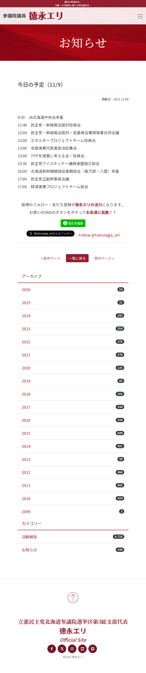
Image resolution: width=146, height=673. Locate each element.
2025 (73, 302)
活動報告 (73, 536)
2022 (73, 341)
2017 (73, 407)
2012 (73, 472)
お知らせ (73, 549)
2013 (73, 459)
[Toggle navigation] (139, 16)
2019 (73, 381)
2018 (73, 394)
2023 (73, 328)
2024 (73, 315)
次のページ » (104, 258)
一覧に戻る (77, 258)
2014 (73, 446)
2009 (73, 511)
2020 (73, 368)
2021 (73, 354)
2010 (73, 498)
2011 (73, 485)
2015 (73, 433)
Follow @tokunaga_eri (99, 235)
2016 (73, 420)
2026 (73, 289)
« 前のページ (50, 258)
